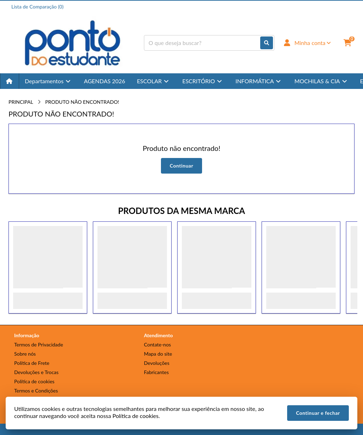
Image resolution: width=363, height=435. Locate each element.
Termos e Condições (36, 391)
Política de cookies (34, 381)
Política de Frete (31, 363)
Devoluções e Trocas (36, 372)
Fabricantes (156, 372)
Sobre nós (25, 354)
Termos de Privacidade (38, 344)
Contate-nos (157, 344)
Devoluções (156, 363)
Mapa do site (158, 354)
